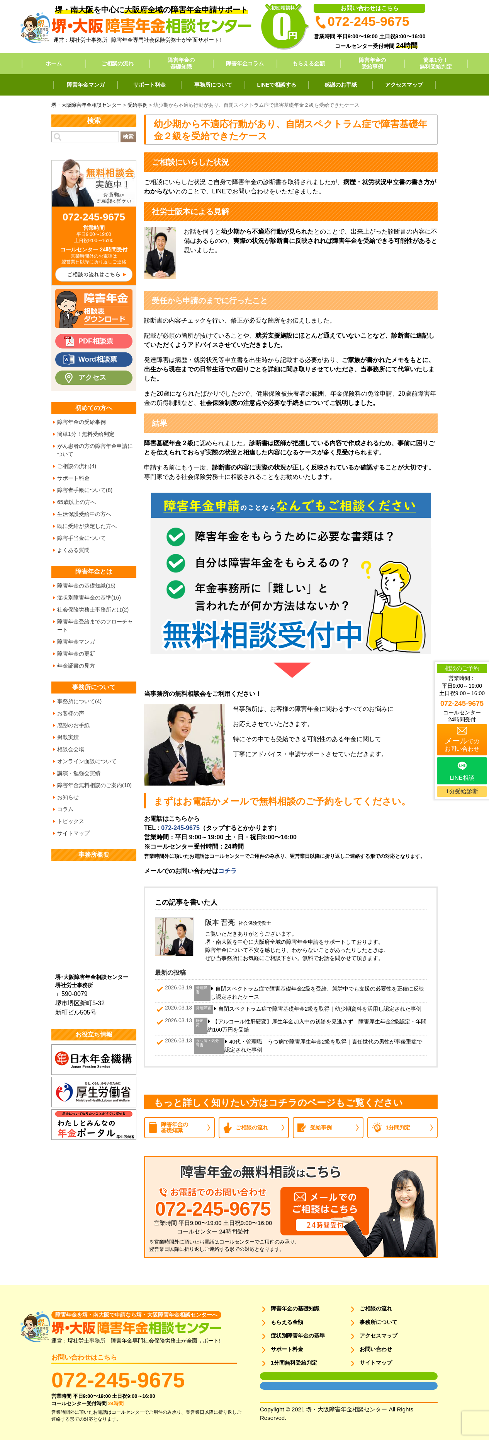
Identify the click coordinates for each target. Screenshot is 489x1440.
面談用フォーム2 (276, 1386)
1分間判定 (398, 1127)
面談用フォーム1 (276, 1376)
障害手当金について (81, 538)
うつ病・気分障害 (207, 1043)
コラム (65, 809)
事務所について (213, 85)
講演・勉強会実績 (78, 773)
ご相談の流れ (117, 63)
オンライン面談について (87, 761)
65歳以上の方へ (76, 502)
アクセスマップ (404, 85)
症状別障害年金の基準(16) (89, 597)
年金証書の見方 (76, 666)
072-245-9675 (180, 828)
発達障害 (201, 990)
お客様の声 (70, 713)
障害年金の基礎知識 (181, 63)
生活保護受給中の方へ (84, 514)
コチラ (227, 871)
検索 (128, 136)
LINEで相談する (277, 85)
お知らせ (68, 797)
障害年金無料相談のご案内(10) (94, 785)
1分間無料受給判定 (294, 1363)
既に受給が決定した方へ (87, 526)
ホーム (54, 63)
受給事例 (321, 1127)
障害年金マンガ (86, 85)
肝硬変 (200, 1022)
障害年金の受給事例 (372, 63)
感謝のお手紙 (340, 85)
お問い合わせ (376, 1349)
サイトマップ (73, 833)
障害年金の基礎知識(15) (86, 585)
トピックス (70, 821)
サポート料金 (149, 85)
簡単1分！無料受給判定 (435, 63)
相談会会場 (70, 749)
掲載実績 (68, 737)
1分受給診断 (462, 791)
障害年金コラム (245, 63)
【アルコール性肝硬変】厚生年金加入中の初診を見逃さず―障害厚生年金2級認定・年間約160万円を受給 (316, 1025)
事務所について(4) (79, 701)
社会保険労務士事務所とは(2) (93, 609)
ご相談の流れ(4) (76, 466)
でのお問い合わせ (462, 744)
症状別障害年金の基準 (298, 1335)
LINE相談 (462, 777)
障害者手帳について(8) (84, 490)
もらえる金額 (308, 63)
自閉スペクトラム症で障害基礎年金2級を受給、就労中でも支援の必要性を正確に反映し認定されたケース (317, 993)
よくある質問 (73, 550)
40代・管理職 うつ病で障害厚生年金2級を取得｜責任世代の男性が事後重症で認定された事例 (323, 1046)
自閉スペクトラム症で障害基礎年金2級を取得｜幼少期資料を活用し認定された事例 (319, 1009)
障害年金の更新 (76, 654)
